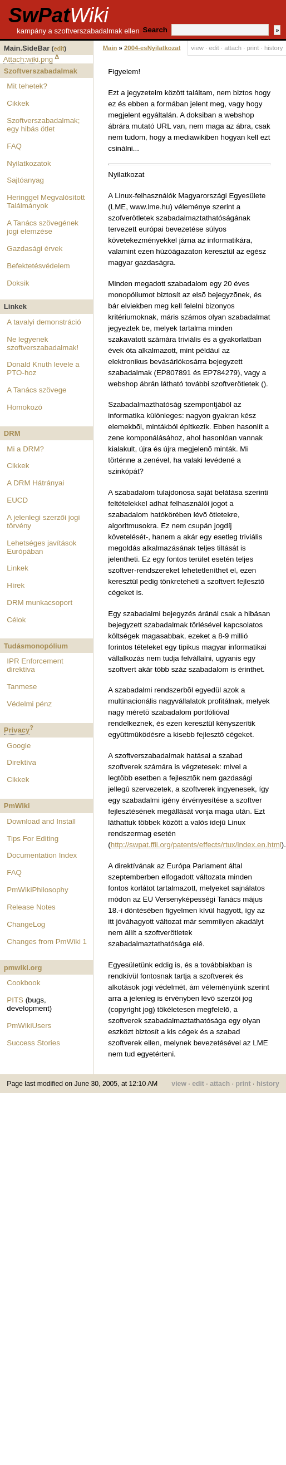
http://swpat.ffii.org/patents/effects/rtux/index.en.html (196, 844)
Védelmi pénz (29, 704)
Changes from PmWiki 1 (47, 941)
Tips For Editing (32, 838)
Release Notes (31, 907)
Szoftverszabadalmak (40, 71)
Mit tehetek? (27, 86)
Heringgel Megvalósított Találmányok (46, 201)
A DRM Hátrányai (35, 483)
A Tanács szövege (36, 390)
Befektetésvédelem (38, 266)
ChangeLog (26, 924)
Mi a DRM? (25, 449)
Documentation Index (42, 855)
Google (19, 745)
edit (58, 48)
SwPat (58, 15)
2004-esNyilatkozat (152, 48)
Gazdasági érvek (34, 248)
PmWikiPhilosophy (37, 890)
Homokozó (24, 407)
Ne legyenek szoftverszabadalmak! (42, 343)
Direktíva (21, 762)
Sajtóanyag (25, 180)
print (252, 48)
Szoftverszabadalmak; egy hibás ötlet (43, 124)
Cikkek (18, 103)
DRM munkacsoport (39, 602)
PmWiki (17, 806)
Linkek (17, 568)
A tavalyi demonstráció (44, 322)
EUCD (17, 500)
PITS (15, 1000)
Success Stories (33, 1043)
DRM (12, 433)
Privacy (16, 730)
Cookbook (23, 983)
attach (232, 48)
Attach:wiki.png (28, 59)
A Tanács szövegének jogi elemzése (42, 227)
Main (110, 48)
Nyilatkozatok (29, 163)
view (197, 48)
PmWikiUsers (29, 1025)
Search (155, 30)
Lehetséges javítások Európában (41, 547)
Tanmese (22, 686)
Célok (16, 620)
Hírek (15, 585)
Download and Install (41, 821)
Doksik (18, 283)
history (273, 48)
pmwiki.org (23, 967)
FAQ (14, 146)
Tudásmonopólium (36, 646)
